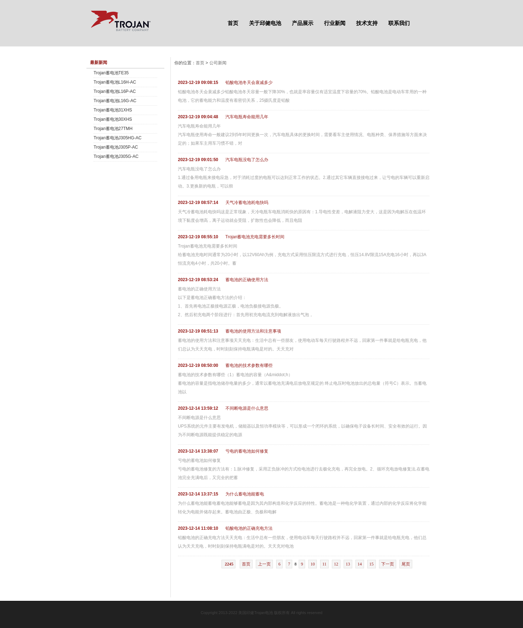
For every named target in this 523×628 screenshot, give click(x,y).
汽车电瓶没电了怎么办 (246, 159)
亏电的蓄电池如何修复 (246, 451)
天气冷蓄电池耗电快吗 (246, 202)
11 (324, 564)
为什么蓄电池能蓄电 (244, 494)
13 (348, 564)
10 (312, 564)
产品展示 (302, 23)
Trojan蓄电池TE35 (111, 72)
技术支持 (367, 23)
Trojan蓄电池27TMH (113, 128)
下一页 (387, 564)
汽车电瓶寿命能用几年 (246, 116)
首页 (233, 23)
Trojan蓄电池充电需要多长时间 (255, 236)
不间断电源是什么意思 (246, 408)
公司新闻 (217, 62)
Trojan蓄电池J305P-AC (116, 147)
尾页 (406, 564)
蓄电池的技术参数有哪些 (249, 365)
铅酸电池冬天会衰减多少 (249, 82)
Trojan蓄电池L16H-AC (115, 82)
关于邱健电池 (265, 23)
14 (360, 564)
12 (336, 564)
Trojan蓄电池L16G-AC (115, 100)
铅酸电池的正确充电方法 (249, 528)
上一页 (264, 564)
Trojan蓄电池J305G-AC (116, 156)
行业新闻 (334, 23)
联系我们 (399, 23)
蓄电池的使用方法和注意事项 (253, 331)
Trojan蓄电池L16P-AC (115, 91)
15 (371, 564)
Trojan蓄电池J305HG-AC (117, 137)
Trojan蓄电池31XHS (113, 110)
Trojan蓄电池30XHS (113, 119)
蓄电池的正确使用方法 (246, 279)
